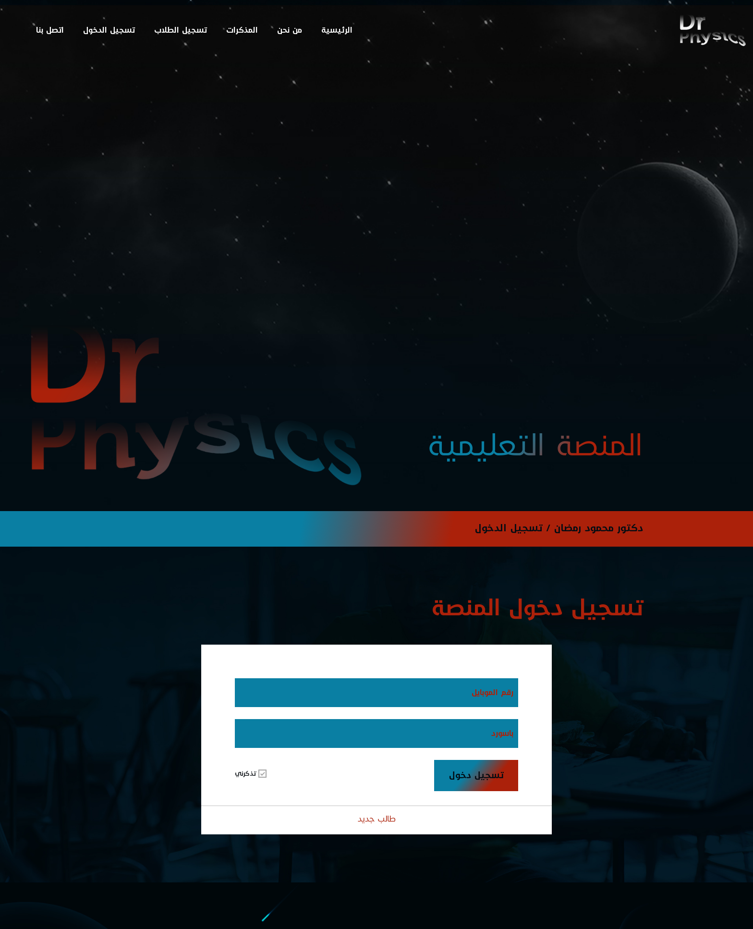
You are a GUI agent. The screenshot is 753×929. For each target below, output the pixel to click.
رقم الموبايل (492, 692)
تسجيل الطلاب (180, 30)
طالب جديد (377, 819)
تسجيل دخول (476, 775)
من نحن (289, 30)
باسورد (502, 733)
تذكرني (251, 774)
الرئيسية (336, 30)
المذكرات (242, 30)
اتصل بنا (50, 30)
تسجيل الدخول (109, 30)
